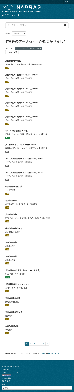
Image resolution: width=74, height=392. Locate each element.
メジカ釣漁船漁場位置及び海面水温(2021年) (24, 173)
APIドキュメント (53, 353)
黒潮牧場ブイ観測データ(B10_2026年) (21, 103)
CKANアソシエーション (11, 372)
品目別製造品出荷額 (14, 228)
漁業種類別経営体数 (14, 312)
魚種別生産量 (11, 256)
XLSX (7, 137)
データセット (13, 15)
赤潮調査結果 (11, 201)
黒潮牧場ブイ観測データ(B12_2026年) (21, 89)
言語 (3, 384)
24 (43, 344)
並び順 (7, 33)
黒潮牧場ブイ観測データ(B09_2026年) (21, 117)
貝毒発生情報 (11, 214)
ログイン (68, 2)
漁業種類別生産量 (13, 298)
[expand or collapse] (70, 8)
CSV (7, 67)
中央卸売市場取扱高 (14, 187)
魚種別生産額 (11, 242)
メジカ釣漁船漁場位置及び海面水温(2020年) (24, 159)
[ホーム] (3, 15)
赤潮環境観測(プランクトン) (17, 284)
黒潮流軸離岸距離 (13, 61)
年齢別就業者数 (12, 326)
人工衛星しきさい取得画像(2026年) (20, 145)
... (38, 344)
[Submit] (65, 25)
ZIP (7, 151)
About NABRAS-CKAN (10, 366)
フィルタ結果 (12, 52)
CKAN (6, 381)
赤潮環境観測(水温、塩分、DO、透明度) (22, 270)
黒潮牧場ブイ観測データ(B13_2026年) (21, 75)
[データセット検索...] (33, 25)
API (43, 353)
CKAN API (6, 369)
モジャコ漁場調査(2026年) (16, 131)
